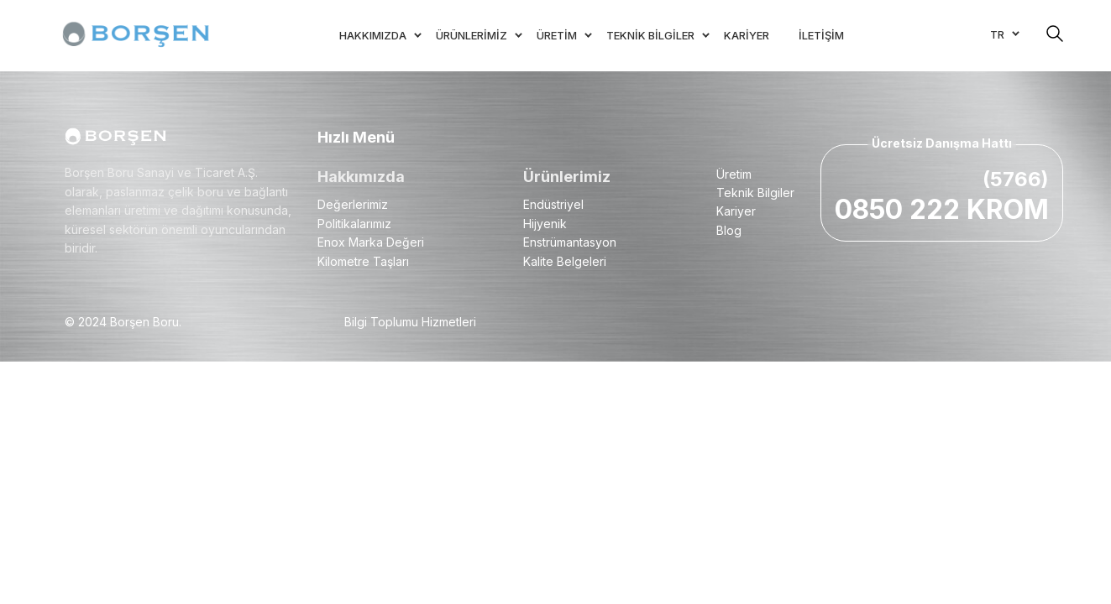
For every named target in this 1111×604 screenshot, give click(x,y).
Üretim (734, 174)
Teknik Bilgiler (755, 192)
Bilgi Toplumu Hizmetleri (410, 322)
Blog (729, 230)
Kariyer (736, 211)
